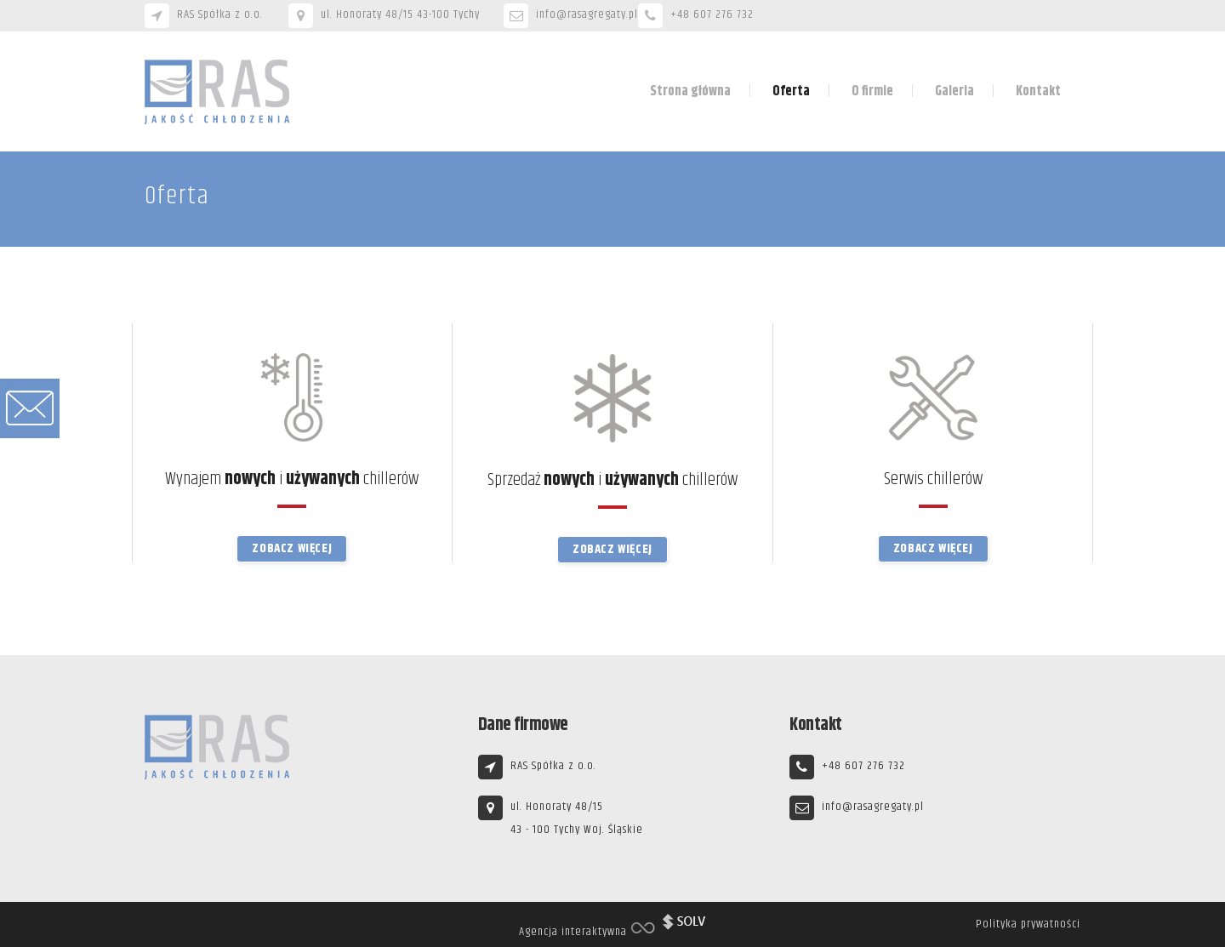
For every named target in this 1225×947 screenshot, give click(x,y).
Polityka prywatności (1028, 924)
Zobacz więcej (292, 548)
